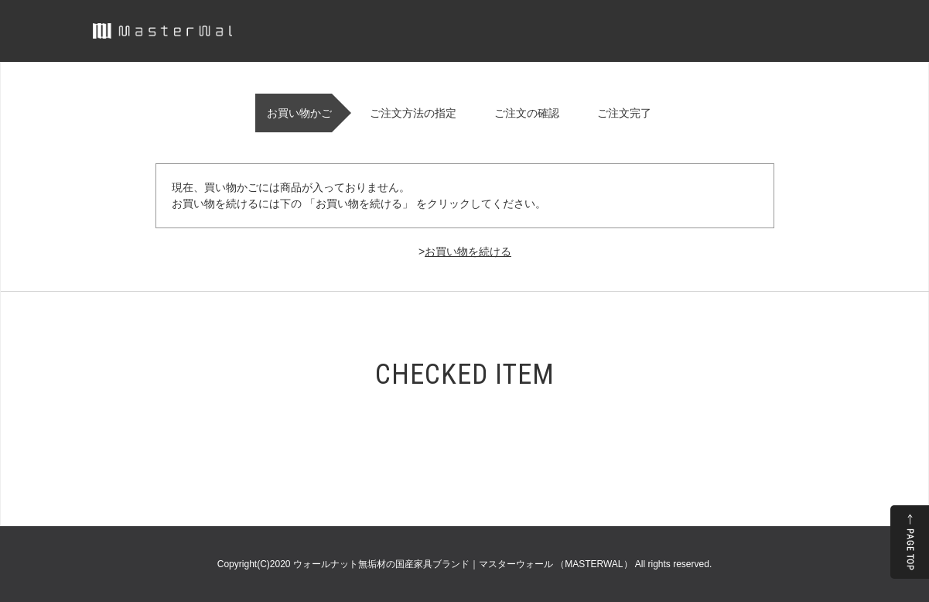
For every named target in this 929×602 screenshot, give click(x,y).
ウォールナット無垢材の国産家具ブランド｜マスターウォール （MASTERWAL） (464, 564)
